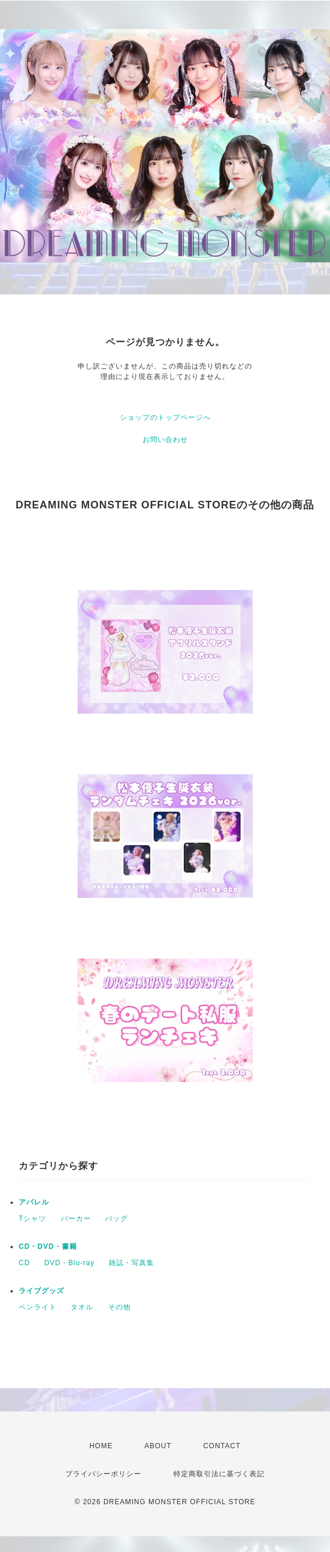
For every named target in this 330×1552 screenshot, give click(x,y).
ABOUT (157, 1446)
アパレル (34, 1202)
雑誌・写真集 (131, 1263)
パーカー (76, 1218)
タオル (82, 1307)
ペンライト (38, 1307)
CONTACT (222, 1446)
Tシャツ (32, 1218)
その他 (119, 1307)
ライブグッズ (41, 1291)
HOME (101, 1446)
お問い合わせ (165, 440)
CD (24, 1263)
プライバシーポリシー (103, 1474)
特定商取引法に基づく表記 (219, 1474)
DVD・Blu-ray (69, 1263)
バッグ (116, 1218)
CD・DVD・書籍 (48, 1246)
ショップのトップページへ (165, 417)
